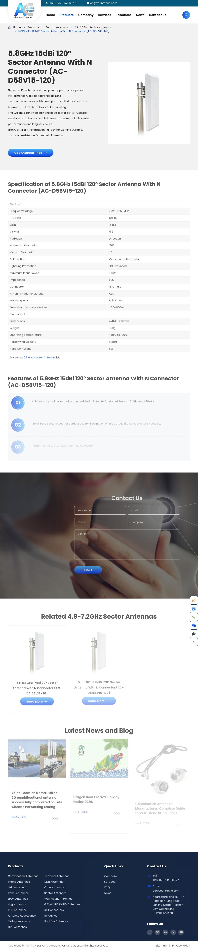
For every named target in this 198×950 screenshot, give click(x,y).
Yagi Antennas (17, 904)
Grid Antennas (17, 887)
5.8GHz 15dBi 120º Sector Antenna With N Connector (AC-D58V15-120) (63, 31)
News (140, 15)
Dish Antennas (53, 882)
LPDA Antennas (18, 899)
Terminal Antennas (56, 876)
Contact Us (157, 15)
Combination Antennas (23, 876)
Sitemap (161, 946)
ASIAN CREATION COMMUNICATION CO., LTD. (53, 946)
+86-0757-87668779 (63, 3)
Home (50, 15)
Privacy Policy (181, 946)
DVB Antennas (17, 927)
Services (104, 15)
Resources (123, 15)
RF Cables (50, 916)
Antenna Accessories (22, 916)
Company (86, 15)
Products (67, 15)
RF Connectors (54, 910)
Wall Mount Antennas (58, 899)
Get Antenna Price (30, 153)
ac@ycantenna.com (103, 3)
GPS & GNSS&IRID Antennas (62, 904)
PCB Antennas (17, 910)
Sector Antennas (57, 27)
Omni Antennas (54, 887)
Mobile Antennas (19, 882)
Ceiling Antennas (19, 921)
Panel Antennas (18, 893)
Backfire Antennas (56, 921)
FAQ (107, 887)
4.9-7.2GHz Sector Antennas (93, 27)
